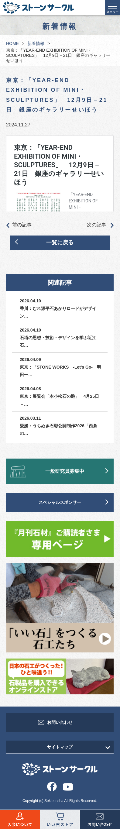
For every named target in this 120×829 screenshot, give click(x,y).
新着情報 (35, 43)
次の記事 (100, 225)
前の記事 (19, 225)
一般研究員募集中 (64, 471)
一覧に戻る (60, 242)
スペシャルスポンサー (60, 502)
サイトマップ (60, 747)
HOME (12, 43)
